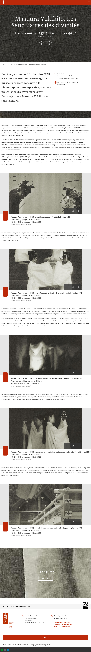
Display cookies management (40, 645)
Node (11, 65)
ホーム (5, 65)
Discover (45, 578)
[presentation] (78, 211)
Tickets (45, 637)
